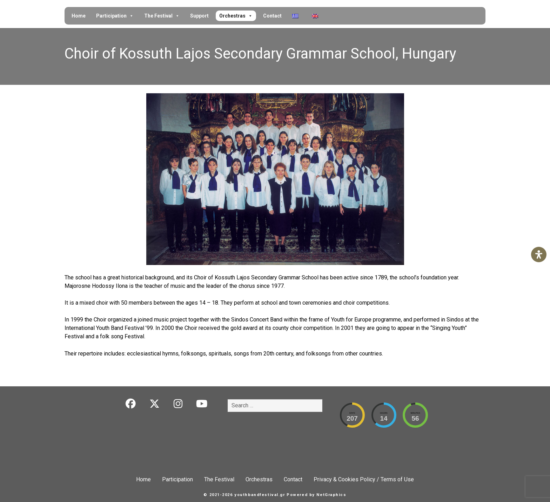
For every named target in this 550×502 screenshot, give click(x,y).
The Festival (162, 16)
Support (199, 16)
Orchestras (236, 16)
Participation (115, 16)
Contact (272, 16)
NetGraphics (331, 495)
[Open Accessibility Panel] (538, 254)
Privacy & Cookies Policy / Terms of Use (364, 479)
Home (79, 16)
